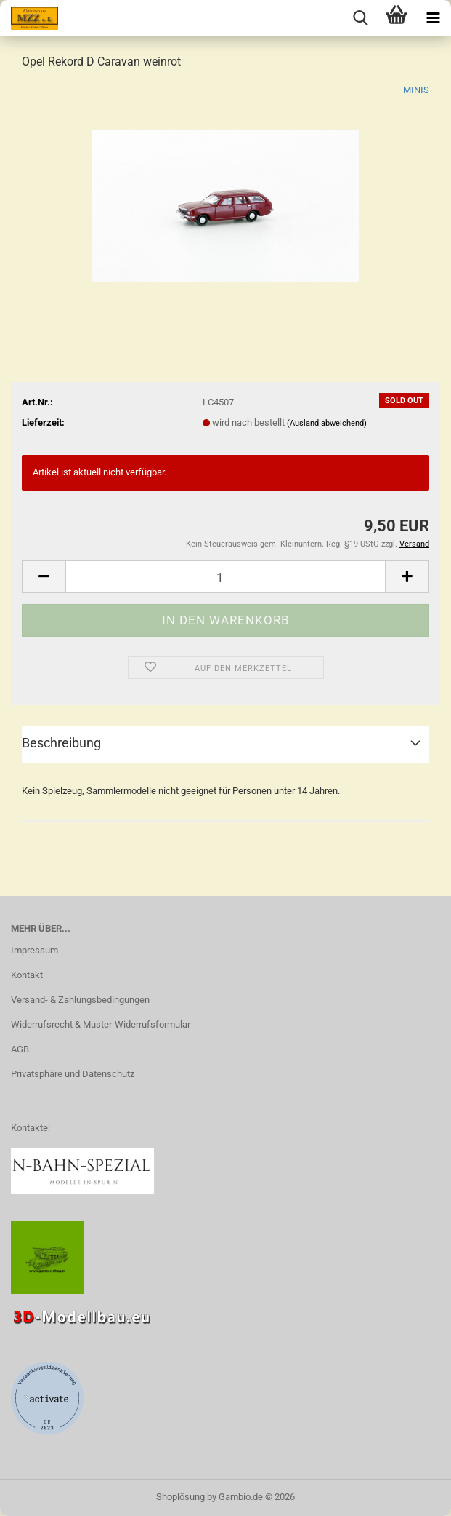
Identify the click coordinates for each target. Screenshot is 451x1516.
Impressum (34, 950)
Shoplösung (180, 1496)
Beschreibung (61, 742)
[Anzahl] (225, 576)
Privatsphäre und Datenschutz (72, 1073)
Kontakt (27, 974)
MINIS (416, 89)
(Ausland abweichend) (327, 423)
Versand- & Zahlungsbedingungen (80, 999)
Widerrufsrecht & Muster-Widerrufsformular (100, 1024)
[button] (43, 576)
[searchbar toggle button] (360, 18)
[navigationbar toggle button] (433, 18)
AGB (20, 1049)
